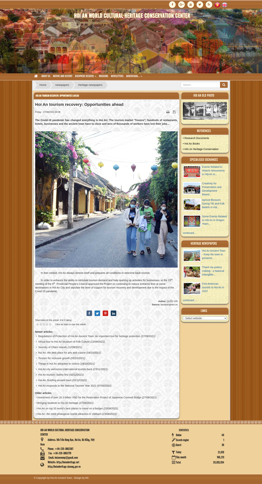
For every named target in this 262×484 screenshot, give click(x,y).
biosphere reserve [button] (85, 77)
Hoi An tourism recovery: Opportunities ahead (57, 96)
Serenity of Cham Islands (52, 347)
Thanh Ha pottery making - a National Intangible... (213, 271)
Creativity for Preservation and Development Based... (211, 189)
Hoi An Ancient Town (61, 477)
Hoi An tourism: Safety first (53, 374)
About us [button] (45, 76)
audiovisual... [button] (134, 77)
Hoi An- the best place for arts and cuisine (62, 352)
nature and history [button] (62, 76)
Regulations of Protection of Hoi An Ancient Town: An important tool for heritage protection (89, 336)
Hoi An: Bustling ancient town (54, 380)
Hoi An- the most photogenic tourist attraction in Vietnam (69, 413)
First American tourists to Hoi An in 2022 (213, 287)
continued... (189, 232)
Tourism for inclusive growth (54, 358)
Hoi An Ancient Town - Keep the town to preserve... (213, 254)
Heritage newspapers (204, 243)
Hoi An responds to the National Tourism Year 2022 (67, 385)
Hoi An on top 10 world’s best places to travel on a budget (70, 408)
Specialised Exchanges (204, 159)
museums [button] (103, 76)
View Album (206, 111)
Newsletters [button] (117, 76)
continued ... (190, 300)
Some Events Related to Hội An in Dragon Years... (214, 220)
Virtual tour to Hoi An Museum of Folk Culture (64, 341)
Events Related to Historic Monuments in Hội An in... (213, 170)
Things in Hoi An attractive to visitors (59, 363)
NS (87, 477)
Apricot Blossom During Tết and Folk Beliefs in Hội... (213, 203)
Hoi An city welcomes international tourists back (65, 369)
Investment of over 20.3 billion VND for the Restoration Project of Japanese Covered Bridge (89, 397)
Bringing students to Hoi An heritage (57, 402)
